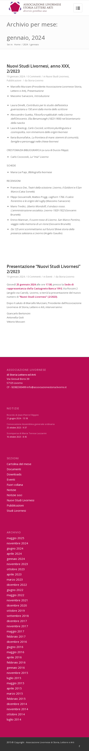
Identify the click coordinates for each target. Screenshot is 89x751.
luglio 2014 (14, 719)
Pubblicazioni (14, 80)
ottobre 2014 (16, 714)
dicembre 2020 (17, 605)
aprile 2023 (14, 574)
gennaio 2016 (16, 667)
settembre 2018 (18, 616)
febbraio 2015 (16, 699)
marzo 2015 (15, 693)
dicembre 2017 (17, 621)
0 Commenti (34, 76)
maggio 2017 (15, 631)
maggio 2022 (15, 595)
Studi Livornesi (16, 510)
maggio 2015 (15, 683)
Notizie (11, 490)
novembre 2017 (17, 626)
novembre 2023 (17, 564)
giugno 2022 (15, 590)
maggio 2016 (15, 652)
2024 (25, 44)
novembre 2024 (17, 543)
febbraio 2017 (16, 636)
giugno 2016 (15, 647)
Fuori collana (15, 485)
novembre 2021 (17, 600)
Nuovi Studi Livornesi (57, 76)
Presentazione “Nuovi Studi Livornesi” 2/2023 (43, 269)
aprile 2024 (14, 553)
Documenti (14, 469)
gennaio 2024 (16, 559)
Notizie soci (14, 495)
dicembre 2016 (17, 642)
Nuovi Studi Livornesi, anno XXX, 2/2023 (38, 68)
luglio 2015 (14, 678)
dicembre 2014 (17, 704)
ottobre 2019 (16, 610)
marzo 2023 (15, 579)
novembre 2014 (17, 709)
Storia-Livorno (35, 80)
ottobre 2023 (16, 569)
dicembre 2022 (17, 585)
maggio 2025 (15, 538)
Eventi (49, 276)
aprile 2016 (14, 657)
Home (17, 44)
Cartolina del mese (19, 464)
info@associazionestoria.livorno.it (47, 387)
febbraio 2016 (16, 662)
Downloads (14, 474)
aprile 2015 (14, 688)
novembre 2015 (17, 673)
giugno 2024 (15, 548)
